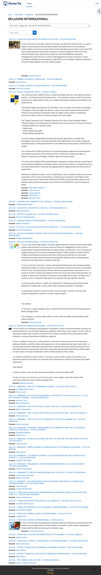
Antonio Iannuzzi (22, 416)
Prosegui (50, 573)
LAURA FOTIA (21, 516)
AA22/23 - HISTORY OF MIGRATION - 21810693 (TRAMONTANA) (33, 214)
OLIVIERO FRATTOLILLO (25, 389)
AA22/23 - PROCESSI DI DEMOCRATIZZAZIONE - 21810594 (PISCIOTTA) (36, 326)
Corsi (10, 15)
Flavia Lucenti (21, 392)
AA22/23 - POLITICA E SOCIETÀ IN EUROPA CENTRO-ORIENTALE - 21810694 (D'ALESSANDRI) (45, 227)
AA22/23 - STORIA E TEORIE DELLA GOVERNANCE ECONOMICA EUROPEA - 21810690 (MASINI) (45, 547)
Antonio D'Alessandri (24, 230)
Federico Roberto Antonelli (26, 563)
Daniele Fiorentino (23, 478)
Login (97, 3)
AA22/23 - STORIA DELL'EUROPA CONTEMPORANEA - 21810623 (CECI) (36, 520)
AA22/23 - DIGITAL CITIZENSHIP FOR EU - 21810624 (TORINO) (33, 92)
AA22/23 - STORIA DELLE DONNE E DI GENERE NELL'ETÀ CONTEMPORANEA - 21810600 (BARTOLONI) (48, 541)
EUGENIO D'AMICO (23, 433)
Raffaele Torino (34, 198)
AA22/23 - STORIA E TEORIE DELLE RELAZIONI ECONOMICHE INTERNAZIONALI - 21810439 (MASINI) (48, 554)
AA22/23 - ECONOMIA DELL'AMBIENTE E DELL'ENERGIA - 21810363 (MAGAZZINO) (40, 202)
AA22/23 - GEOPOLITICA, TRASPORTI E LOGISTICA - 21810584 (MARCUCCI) (38, 208)
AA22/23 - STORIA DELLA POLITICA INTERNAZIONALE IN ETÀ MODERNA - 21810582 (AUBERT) (45, 535)
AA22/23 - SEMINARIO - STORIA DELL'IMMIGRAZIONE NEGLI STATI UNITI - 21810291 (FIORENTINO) (47, 472)
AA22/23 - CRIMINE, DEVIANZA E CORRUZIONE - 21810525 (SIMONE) (35, 79)
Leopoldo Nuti (21, 444)
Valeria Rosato (21, 486)
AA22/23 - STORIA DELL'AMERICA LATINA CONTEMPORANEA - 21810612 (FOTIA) (40, 514)
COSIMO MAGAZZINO (24, 204)
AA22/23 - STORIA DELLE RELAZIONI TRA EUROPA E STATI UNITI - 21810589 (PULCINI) (42, 39)
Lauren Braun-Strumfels (25, 475)
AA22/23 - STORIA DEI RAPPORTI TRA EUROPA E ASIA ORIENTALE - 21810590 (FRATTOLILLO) (45, 501)
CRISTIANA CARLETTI (37, 188)
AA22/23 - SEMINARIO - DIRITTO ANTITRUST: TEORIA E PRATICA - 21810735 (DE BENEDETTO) (45, 406)
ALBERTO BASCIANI (23, 460)
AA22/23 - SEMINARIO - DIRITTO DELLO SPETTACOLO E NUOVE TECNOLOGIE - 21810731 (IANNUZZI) (48, 413)
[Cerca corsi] (20, 33)
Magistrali (29, 15)
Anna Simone (21, 82)
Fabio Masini (21, 452)
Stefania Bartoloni (23, 544)
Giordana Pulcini (35, 76)
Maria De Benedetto (23, 409)
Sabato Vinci (21, 435)
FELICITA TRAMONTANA (25, 217)
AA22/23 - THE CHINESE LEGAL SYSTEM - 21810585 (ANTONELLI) (34, 560)
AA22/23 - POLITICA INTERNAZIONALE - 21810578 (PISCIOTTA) (33, 242)
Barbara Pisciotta (35, 322)
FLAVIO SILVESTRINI (24, 469)
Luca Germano (34, 190)
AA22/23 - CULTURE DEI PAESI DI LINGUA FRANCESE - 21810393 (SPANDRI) (38, 86)
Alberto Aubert (21, 537)
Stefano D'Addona (23, 223)
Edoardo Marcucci (23, 211)
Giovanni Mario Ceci (36, 531)
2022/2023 (19, 15)
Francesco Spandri (23, 89)
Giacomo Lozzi (21, 400)
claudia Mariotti (34, 193)
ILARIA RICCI (33, 196)
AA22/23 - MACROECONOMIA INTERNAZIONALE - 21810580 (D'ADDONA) (37, 221)
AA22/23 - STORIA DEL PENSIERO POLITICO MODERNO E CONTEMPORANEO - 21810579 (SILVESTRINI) (48, 507)
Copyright (50, 570)
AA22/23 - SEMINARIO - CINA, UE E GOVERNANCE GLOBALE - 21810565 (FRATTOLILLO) (42, 387)
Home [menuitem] (29, 3)
